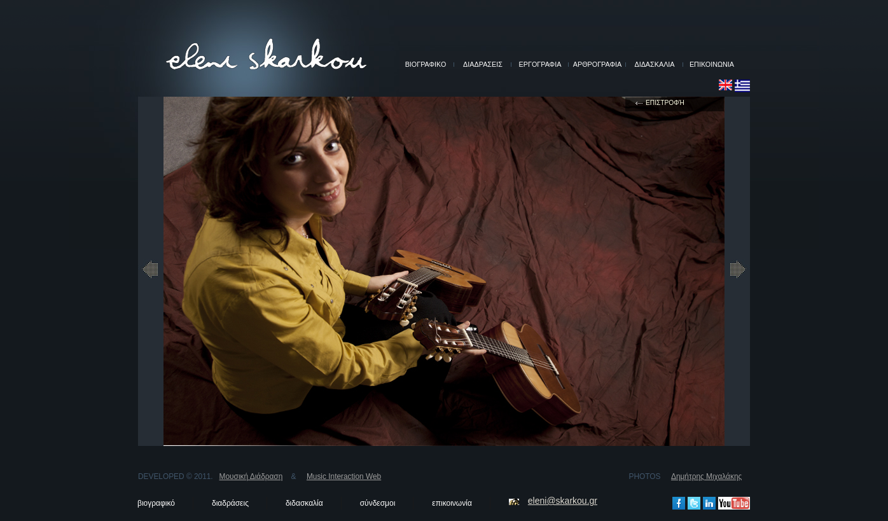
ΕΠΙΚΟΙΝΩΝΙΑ (712, 64)
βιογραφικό (156, 503)
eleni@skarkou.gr (562, 500)
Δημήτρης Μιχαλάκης (706, 476)
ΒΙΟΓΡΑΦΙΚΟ (426, 64)
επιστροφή (665, 102)
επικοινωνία (451, 503)
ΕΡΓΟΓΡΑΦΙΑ (540, 64)
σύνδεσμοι (378, 503)
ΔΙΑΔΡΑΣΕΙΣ (483, 64)
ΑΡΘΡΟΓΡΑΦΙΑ (597, 64)
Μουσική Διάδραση (251, 476)
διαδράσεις (230, 503)
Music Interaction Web (344, 476)
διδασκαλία (304, 503)
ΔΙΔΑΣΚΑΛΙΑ (654, 64)
